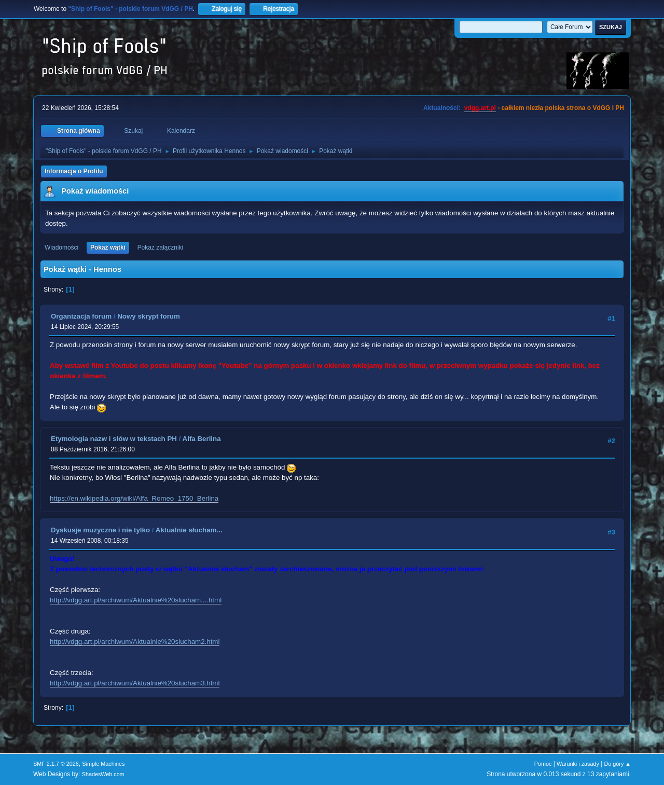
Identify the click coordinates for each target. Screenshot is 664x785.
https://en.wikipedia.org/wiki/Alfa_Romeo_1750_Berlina (134, 498)
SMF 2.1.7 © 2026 (56, 764)
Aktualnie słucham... (189, 530)
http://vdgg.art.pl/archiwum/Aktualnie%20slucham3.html (134, 683)
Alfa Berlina (202, 439)
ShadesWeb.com (103, 774)
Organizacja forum (81, 316)
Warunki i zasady (578, 764)
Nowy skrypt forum (148, 316)
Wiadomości (61, 247)
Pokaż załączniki (160, 247)
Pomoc (543, 764)
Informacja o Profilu (74, 171)
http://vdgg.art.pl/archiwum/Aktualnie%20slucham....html (136, 600)
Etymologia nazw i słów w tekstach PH (114, 439)
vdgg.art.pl (480, 108)
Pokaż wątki (108, 247)
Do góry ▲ (617, 764)
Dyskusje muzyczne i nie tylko (100, 530)
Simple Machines (103, 764)
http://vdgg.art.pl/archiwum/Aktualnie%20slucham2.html (134, 641)
